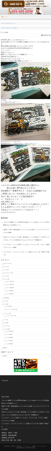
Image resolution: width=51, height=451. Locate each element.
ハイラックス (6, 313)
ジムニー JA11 (9, 281)
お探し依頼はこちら (7, 201)
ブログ (7, 23)
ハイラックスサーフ (10, 315)
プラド (4, 322)
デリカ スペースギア (11, 309)
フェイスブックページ (8, 212)
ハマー (4, 319)
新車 (4, 347)
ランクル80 (8, 343)
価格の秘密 (19, 446)
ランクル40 (8, 334)
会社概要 (34, 446)
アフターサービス (27, 446)
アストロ (5, 269)
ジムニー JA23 (9, 284)
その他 (4, 297)
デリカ (4, 304)
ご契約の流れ (7, 446)
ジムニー (5, 279)
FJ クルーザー (6, 263)
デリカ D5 (8, 306)
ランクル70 (8, 340)
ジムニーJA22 (9, 290)
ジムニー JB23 (9, 287)
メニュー (5, 17)
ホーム (3, 23)
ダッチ (4, 301)
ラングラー (5, 326)
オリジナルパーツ (7, 272)
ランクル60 (13, 28)
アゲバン (5, 266)
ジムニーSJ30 (9, 293)
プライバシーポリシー (42, 446)
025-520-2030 (12, 435)
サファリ (5, 276)
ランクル (13, 23)
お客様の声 (13, 446)
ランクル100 (8, 331)
